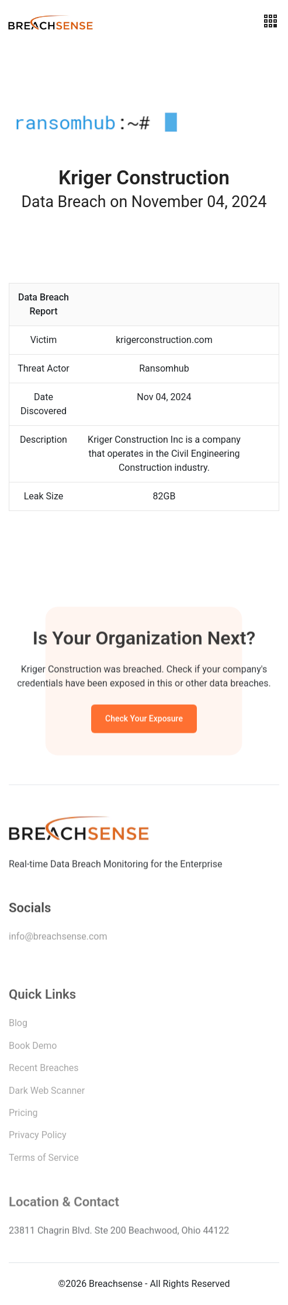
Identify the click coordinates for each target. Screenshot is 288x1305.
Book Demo (33, 1048)
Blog (18, 1025)
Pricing (23, 1115)
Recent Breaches (44, 1070)
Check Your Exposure (144, 720)
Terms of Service (44, 1160)
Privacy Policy (38, 1137)
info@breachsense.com (58, 938)
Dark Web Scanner (47, 1092)
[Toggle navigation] (270, 21)
